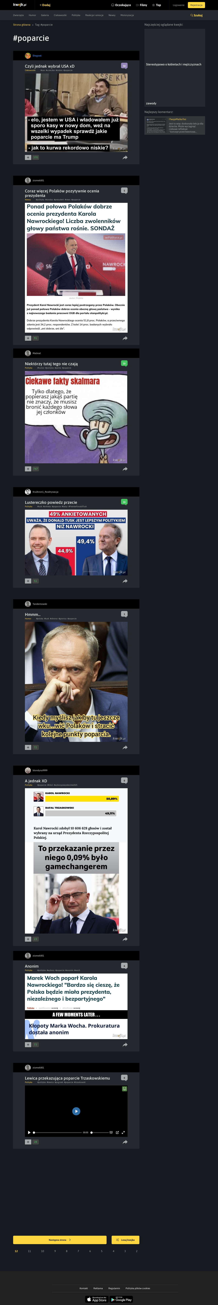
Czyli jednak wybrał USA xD (50, 66)
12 (16, 1251)
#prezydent (59, 199)
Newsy (112, 15)
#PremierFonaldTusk (78, 506)
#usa (43, 70)
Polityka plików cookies (138, 1288)
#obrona (54, 618)
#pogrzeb (59, 1082)
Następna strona (60, 1240)
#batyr (65, 506)
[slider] (57, 1132)
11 (29, 1251)
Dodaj (46, 5)
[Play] (29, 1132)
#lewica (50, 1082)
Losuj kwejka (125, 1240)
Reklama (98, 1288)
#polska (39, 618)
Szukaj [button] (198, 15)
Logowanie (179, 5)
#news (67, 199)
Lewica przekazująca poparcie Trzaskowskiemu (67, 1078)
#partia (58, 368)
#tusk (39, 506)
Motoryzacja (127, 15)
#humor (40, 368)
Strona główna (21, 24)
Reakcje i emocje (94, 15)
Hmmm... (33, 614)
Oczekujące (123, 5)
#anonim (69, 970)
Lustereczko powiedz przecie (51, 502)
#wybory (50, 970)
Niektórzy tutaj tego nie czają (51, 363)
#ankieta (47, 506)
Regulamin (114, 1288)
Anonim (32, 966)
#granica (62, 618)
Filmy (143, 5)
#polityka (40, 199)
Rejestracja (196, 5)
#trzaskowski (80, 1082)
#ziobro (59, 70)
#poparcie (67, 70)
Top (158, 5)
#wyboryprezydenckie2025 (65, 785)
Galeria (45, 15)
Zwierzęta (18, 15)
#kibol (50, 785)
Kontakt (84, 1288)
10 (42, 1251)
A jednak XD (36, 781)
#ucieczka (50, 70)
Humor (32, 15)
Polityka (76, 15)
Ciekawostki (60, 15)
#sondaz (49, 199)
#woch (77, 970)
